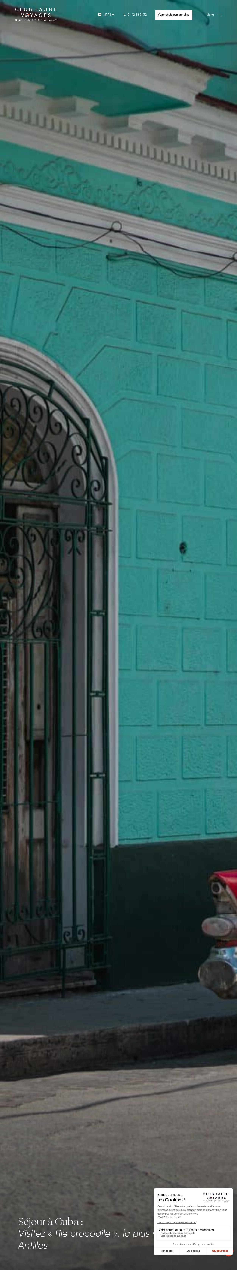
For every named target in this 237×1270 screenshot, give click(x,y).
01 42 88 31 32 (135, 15)
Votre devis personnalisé (173, 14)
